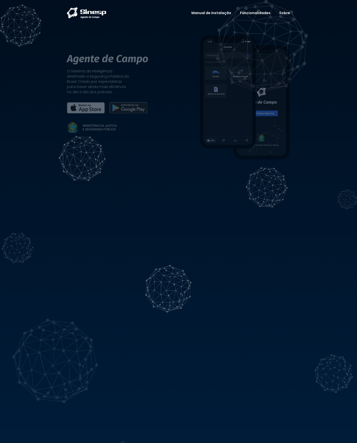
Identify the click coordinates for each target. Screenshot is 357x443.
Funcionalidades (255, 12)
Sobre (284, 12)
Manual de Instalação (211, 12)
